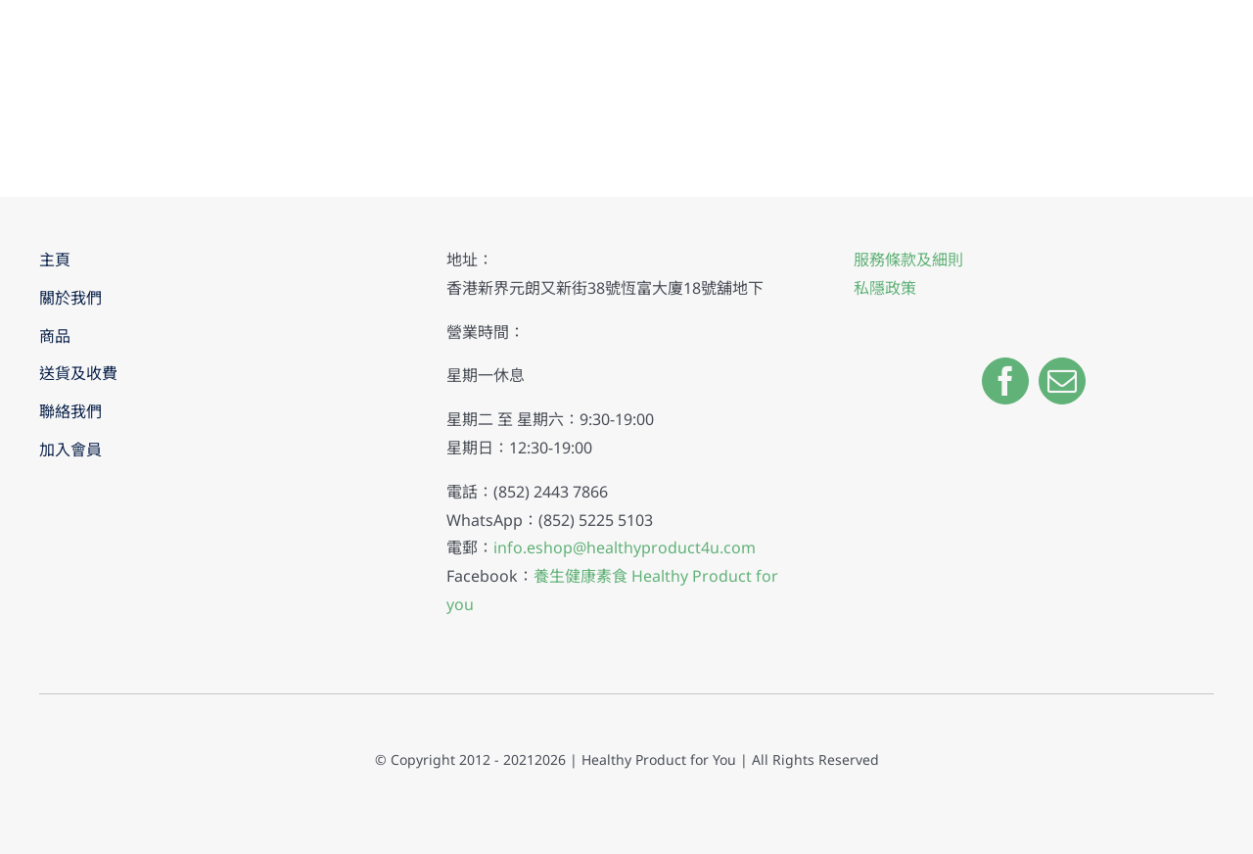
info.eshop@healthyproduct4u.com (624, 547)
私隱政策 (885, 288)
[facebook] (1005, 380)
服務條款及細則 (908, 259)
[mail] (1062, 380)
